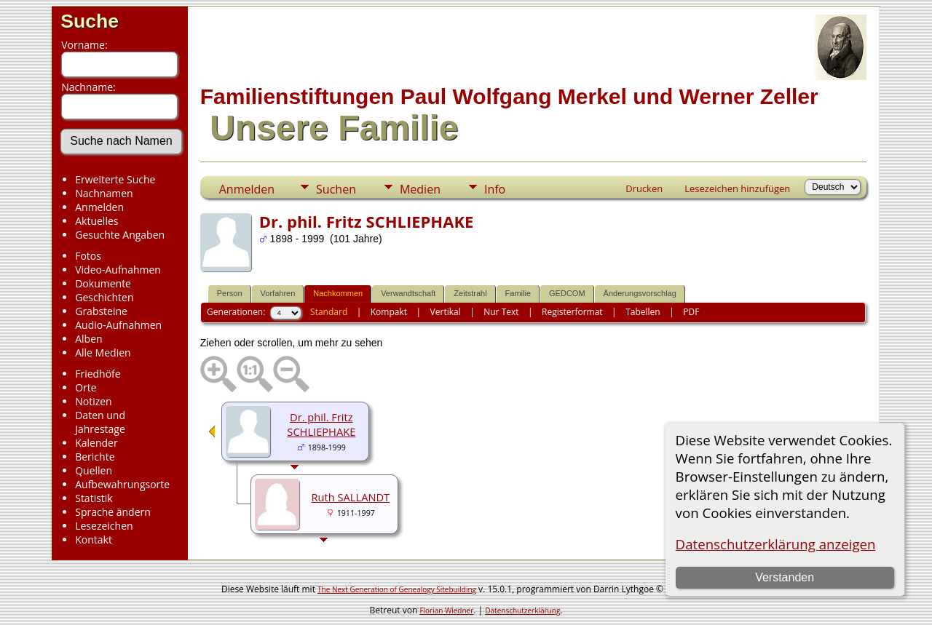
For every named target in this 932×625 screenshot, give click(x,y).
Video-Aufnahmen (118, 269)
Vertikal (445, 312)
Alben (88, 339)
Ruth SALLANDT (351, 497)
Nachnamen (104, 193)
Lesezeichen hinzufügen (737, 188)
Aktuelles (96, 221)
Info (494, 189)
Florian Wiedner (446, 610)
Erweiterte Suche (115, 179)
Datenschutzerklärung (522, 610)
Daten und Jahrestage (100, 422)
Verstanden (784, 577)
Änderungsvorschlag (640, 293)
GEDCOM (567, 293)
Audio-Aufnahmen (118, 325)
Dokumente (103, 283)
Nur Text (500, 312)
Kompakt (389, 312)
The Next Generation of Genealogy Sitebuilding (396, 589)
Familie (518, 293)
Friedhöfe (98, 374)
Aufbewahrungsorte (122, 484)
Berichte (94, 456)
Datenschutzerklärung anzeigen (776, 544)
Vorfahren (278, 293)
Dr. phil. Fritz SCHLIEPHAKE (321, 424)
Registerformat (572, 312)
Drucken (644, 188)
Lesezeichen (104, 526)
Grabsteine (101, 311)
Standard (328, 312)
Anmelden (99, 207)
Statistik (94, 498)
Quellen (93, 470)
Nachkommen (338, 293)
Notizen (93, 401)
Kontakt (93, 539)
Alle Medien (102, 352)
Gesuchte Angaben (120, 235)
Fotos (88, 256)
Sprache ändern (113, 512)
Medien (420, 189)
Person (229, 293)
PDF (691, 312)
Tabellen (642, 312)
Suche (89, 21)
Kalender (96, 443)
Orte (85, 387)
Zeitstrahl (470, 293)
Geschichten (104, 297)
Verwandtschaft (408, 293)
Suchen (336, 189)
